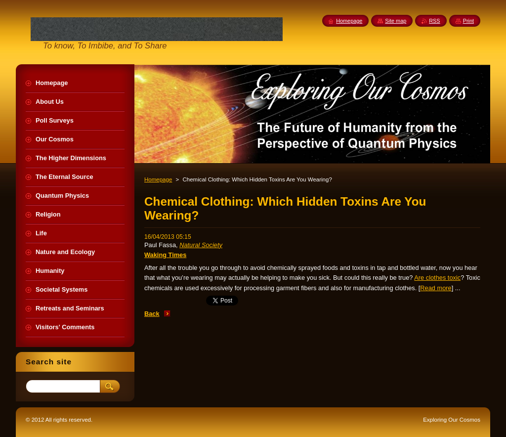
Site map (395, 21)
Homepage (158, 179)
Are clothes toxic (437, 277)
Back (152, 313)
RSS (434, 21)
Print (468, 21)
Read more (435, 288)
